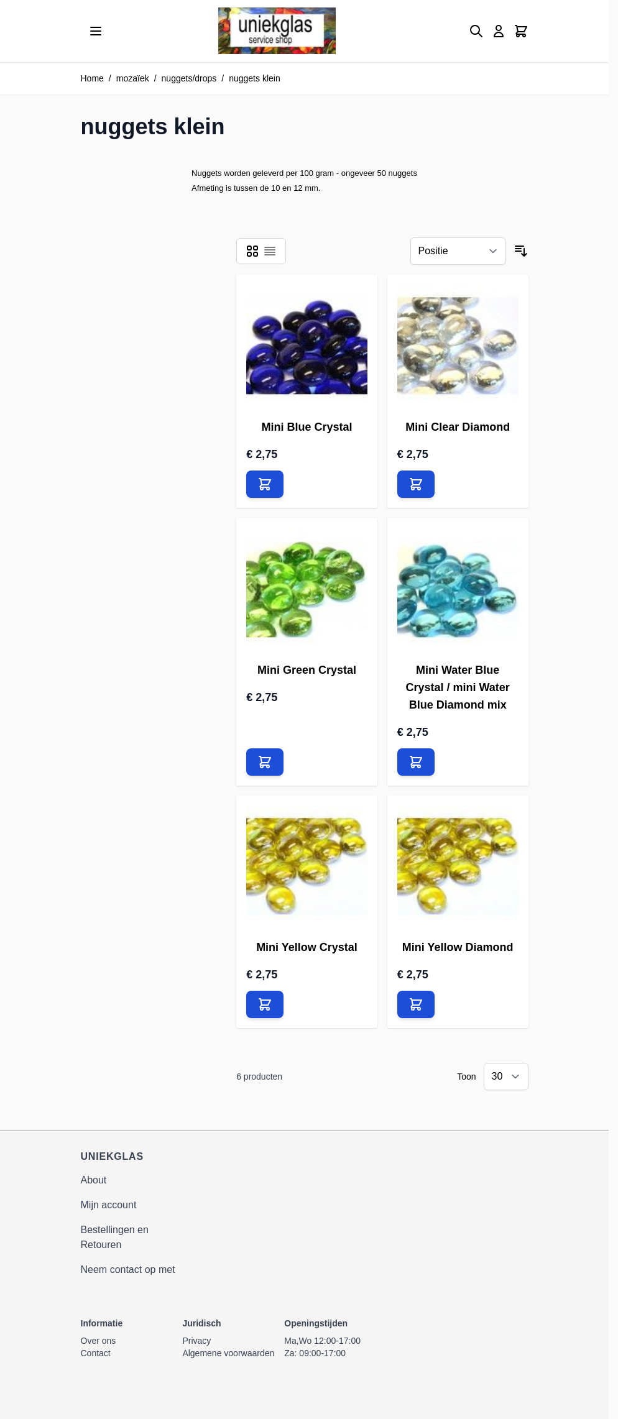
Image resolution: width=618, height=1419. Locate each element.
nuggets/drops (189, 78)
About (94, 1180)
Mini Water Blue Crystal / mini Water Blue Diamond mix (457, 687)
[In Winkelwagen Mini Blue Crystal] (265, 484)
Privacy (196, 1341)
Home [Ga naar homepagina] (92, 78)
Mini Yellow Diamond (458, 947)
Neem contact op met (128, 1269)
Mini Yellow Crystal (306, 947)
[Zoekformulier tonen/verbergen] (476, 31)
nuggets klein (254, 78)
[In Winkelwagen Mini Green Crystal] (265, 762)
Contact (96, 1353)
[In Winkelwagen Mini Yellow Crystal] (265, 1004)
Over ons (98, 1341)
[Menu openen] (96, 31)
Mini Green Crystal (306, 670)
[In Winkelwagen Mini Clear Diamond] (416, 484)
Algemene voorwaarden (228, 1353)
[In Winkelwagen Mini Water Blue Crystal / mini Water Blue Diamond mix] (416, 762)
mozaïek (132, 78)
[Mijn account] (499, 31)
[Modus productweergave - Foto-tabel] (252, 251)
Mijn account (109, 1205)
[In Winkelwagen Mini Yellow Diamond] (416, 1004)
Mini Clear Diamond (457, 427)
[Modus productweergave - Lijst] (269, 251)
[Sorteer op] (458, 251)
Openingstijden (316, 1323)
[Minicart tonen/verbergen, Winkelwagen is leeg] (521, 31)
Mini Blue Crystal (306, 427)
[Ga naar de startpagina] (277, 30)
